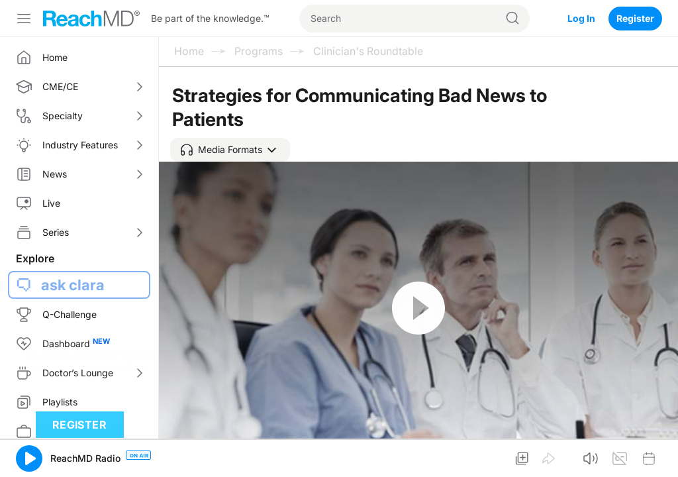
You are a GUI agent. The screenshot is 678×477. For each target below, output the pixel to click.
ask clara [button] (73, 284)
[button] (230, 150)
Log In (581, 18)
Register (635, 18)
